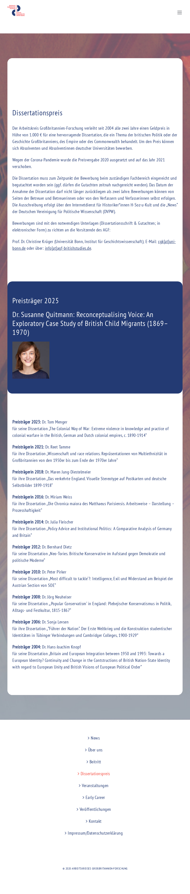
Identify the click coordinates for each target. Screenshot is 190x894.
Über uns (95, 750)
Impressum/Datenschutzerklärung (95, 833)
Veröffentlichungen (95, 809)
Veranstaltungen (95, 785)
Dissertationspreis (95, 773)
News (95, 738)
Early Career (95, 797)
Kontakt (95, 821)
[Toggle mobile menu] (180, 12)
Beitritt (95, 762)
